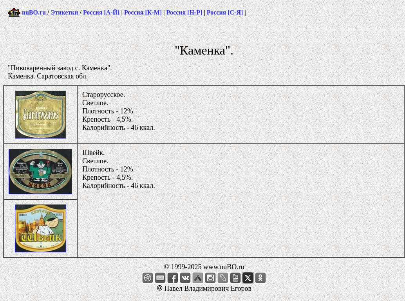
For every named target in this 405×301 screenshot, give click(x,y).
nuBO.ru (34, 12)
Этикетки (64, 12)
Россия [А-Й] (101, 12)
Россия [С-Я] (225, 12)
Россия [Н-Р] (184, 12)
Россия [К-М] (143, 12)
